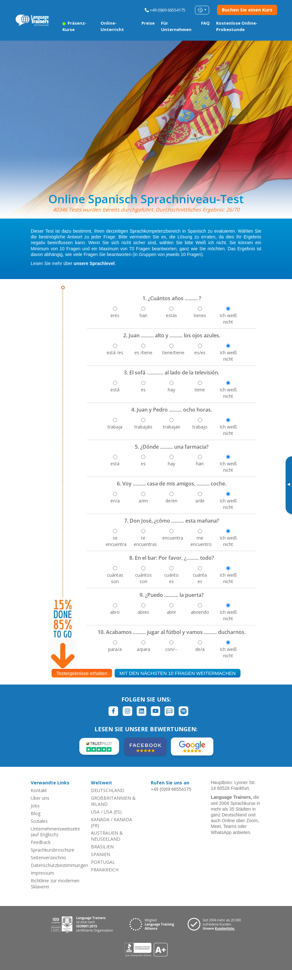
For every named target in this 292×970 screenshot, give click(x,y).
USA (95, 812)
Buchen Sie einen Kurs (247, 10)
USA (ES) (113, 812)
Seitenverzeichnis (48, 857)
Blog (35, 813)
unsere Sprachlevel (94, 263)
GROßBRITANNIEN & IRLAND (113, 801)
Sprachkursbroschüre (52, 850)
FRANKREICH (104, 870)
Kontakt (39, 790)
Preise (148, 23)
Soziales (39, 821)
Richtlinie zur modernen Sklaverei (55, 884)
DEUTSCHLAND (107, 790)
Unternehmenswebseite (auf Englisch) (55, 832)
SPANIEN (100, 854)
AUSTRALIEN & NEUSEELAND (107, 836)
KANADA (100, 819)
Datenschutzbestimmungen (59, 865)
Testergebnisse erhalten (81, 673)
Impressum (42, 873)
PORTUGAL (103, 862)
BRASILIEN (102, 847)
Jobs (35, 806)
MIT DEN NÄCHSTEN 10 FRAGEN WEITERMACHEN (177, 673)
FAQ (205, 23)
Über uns (40, 798)
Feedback (41, 842)
